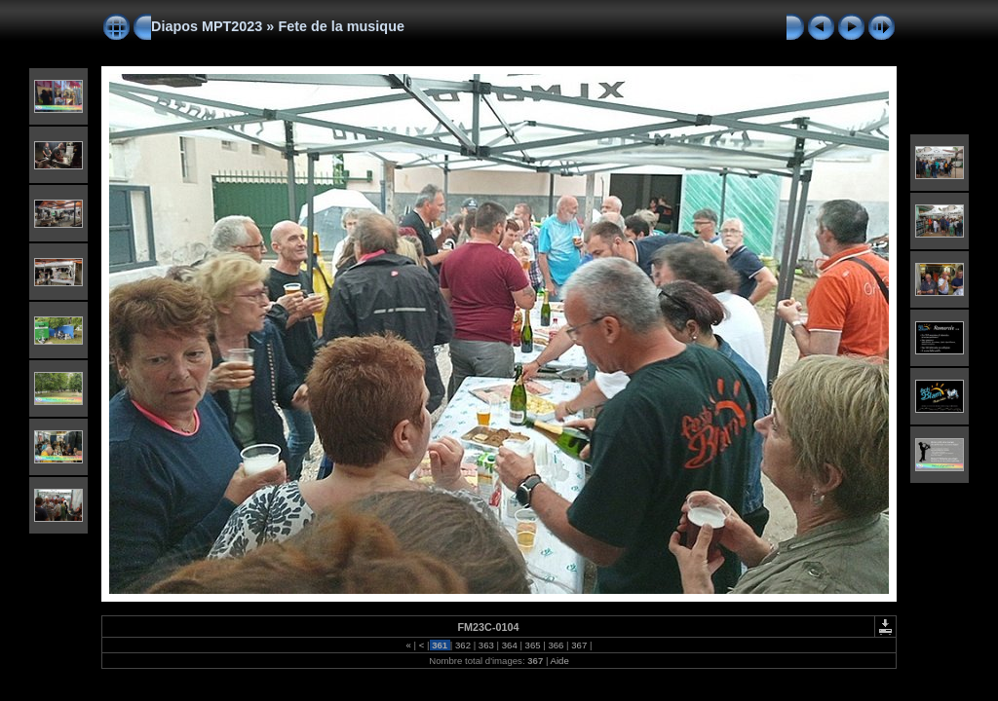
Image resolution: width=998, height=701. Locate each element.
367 (579, 645)
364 (509, 645)
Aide (560, 660)
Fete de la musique (341, 26)
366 (556, 645)
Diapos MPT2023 (206, 26)
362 (462, 645)
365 (532, 645)
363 (486, 645)
